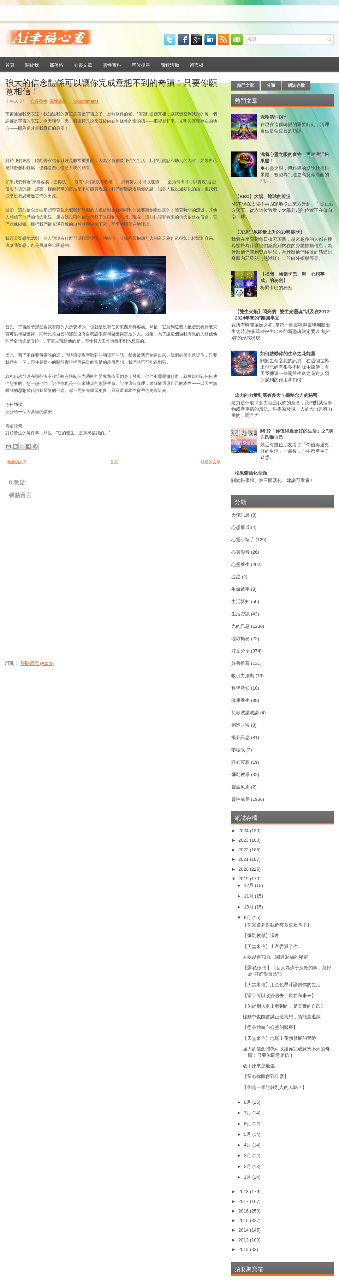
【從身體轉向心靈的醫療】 (270, 1027)
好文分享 (240, 651)
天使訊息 (240, 515)
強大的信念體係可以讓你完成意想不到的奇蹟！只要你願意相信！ (111, 86)
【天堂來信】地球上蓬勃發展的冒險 (279, 1038)
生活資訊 (240, 613)
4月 (248, 1145)
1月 (248, 1177)
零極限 (238, 749)
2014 (244, 1230)
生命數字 (240, 589)
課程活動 (170, 64)
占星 (235, 576)
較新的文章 (17, 462)
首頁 (9, 64)
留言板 (196, 64)
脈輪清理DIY (273, 117)
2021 (244, 859)
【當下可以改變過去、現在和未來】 (279, 995)
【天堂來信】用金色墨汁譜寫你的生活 (282, 984)
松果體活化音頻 (251, 473)
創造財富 (240, 725)
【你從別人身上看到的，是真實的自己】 (284, 1006)
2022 (244, 849)
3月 (248, 1155)
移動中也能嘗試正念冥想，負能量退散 (282, 1016)
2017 (244, 1201)
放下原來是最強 (259, 1065)
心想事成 (240, 527)
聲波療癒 (240, 787)
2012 (244, 1249)
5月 (248, 1134)
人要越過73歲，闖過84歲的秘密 (275, 957)
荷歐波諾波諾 (245, 712)
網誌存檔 (296, 85)
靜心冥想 (240, 762)
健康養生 (240, 700)
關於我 (32, 64)
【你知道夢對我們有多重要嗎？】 (277, 925)
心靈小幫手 (242, 539)
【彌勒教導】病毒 (261, 935)
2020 (244, 869)
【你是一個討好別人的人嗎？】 (275, 1087)
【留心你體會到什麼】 (266, 1076)
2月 (248, 1166)
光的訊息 (240, 626)
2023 (244, 840)
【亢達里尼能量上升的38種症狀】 (269, 232)
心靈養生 (38, 101)
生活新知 (240, 601)
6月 (248, 1123)
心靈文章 (83, 64)
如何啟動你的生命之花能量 (287, 353)
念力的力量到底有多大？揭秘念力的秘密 (276, 395)
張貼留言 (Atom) (37, 663)
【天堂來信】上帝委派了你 (270, 946)
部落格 (56, 64)
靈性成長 (57, 101)
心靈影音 (240, 552)
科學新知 (240, 688)
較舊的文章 (210, 462)
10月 (249, 907)
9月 (248, 917)
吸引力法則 (242, 675)
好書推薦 (240, 663)
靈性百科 (112, 64)
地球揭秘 (240, 638)
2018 (244, 1191)
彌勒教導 (240, 774)
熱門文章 (245, 85)
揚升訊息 (240, 737)
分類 (271, 85)
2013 (244, 1240)
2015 (244, 1220)
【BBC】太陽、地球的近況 (263, 196)
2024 (244, 830)
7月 (248, 1112)
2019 (244, 878)
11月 (249, 896)
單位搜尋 (141, 64)
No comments (85, 101)
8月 (248, 1102)
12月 (249, 885)
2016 (244, 1211)
